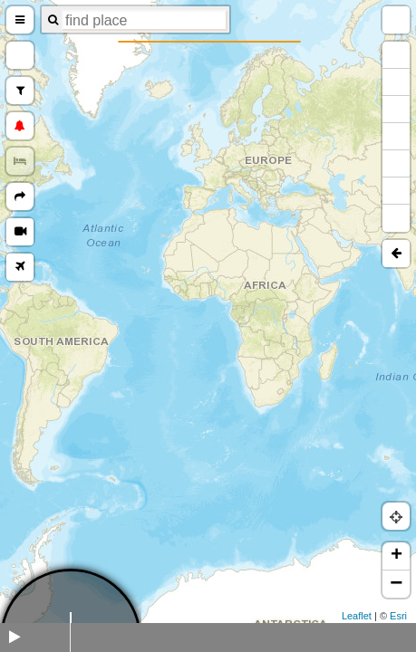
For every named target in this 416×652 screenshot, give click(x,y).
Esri (398, 615)
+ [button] (396, 556)
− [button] (396, 584)
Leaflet (357, 615)
